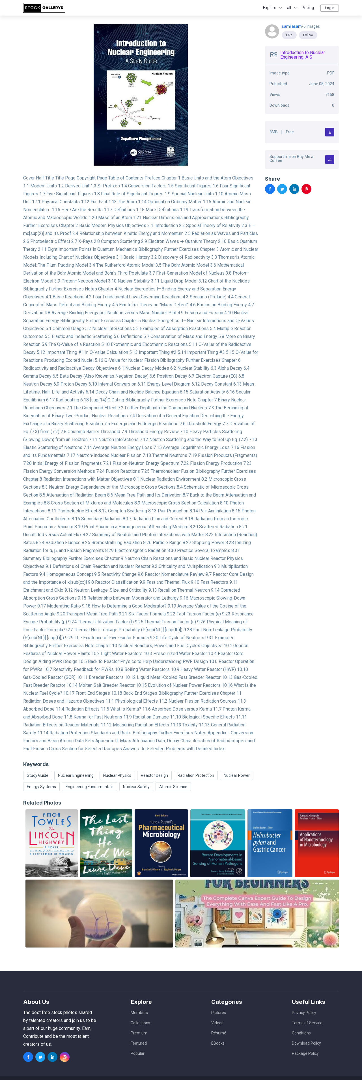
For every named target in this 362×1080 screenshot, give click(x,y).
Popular (138, 1053)
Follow (308, 35)
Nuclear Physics (117, 775)
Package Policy (305, 1053)
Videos (217, 1023)
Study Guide (37, 775)
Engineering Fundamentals (89, 786)
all (289, 7)
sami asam (292, 26)
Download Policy (306, 1043)
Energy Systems (41, 786)
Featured (139, 1043)
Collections (140, 1023)
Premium (139, 1033)
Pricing (308, 7)
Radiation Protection (196, 775)
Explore (269, 7)
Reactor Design (154, 775)
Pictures (218, 1012)
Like (289, 35)
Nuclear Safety (136, 786)
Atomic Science (173, 786)
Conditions (301, 1033)
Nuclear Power (237, 775)
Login (329, 8)
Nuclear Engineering (76, 775)
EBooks (218, 1043)
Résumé (218, 1033)
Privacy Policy (304, 1012)
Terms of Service (307, 1023)
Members (139, 1012)
